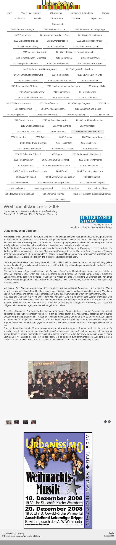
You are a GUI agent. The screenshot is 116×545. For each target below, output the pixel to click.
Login (111, 533)
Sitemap (21, 533)
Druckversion (9, 533)
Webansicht (109, 536)
